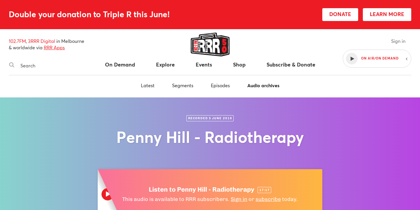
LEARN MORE (387, 14)
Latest (148, 85)
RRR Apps (54, 47)
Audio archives (263, 85)
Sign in (398, 41)
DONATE (340, 14)
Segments (182, 85)
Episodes (220, 85)
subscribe (268, 199)
